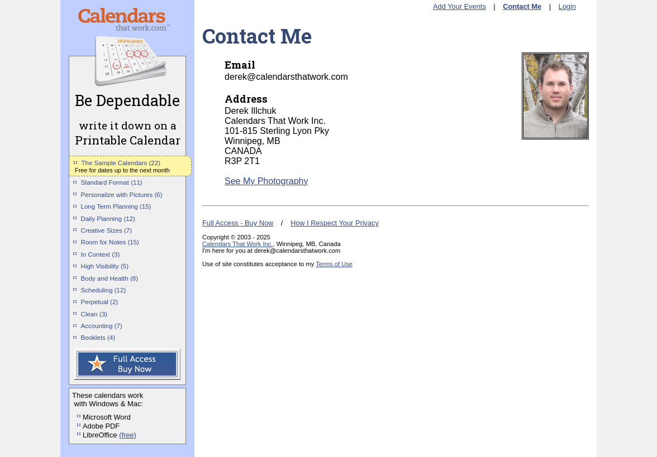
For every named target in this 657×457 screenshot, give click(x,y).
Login (567, 6)
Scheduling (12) (103, 290)
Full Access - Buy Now (237, 223)
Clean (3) (94, 314)
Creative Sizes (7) (106, 230)
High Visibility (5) (105, 266)
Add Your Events (459, 6)
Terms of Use (334, 264)
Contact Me (522, 6)
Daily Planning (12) (108, 218)
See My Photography (266, 181)
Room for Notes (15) (110, 242)
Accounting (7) (101, 326)
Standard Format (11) (111, 182)
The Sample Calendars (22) (121, 163)
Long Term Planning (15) (116, 206)
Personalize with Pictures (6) (122, 194)
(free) (127, 435)
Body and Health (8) (109, 278)
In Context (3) (100, 254)
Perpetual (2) (99, 302)
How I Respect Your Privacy (335, 223)
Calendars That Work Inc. (237, 243)
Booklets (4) (98, 337)
